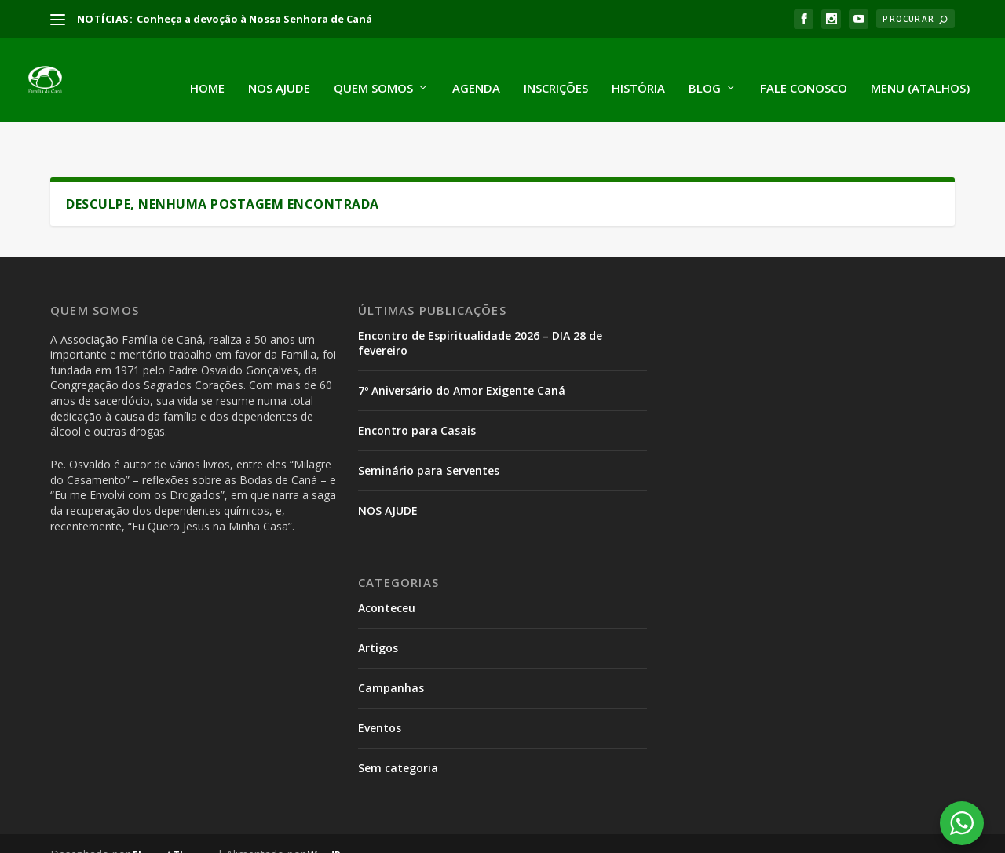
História (638, 72)
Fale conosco (803, 72)
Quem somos (373, 72)
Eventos (379, 687)
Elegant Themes (173, 814)
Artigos (378, 607)
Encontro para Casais (417, 389)
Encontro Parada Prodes (414, 836)
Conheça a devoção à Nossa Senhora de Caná (254, 19)
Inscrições (556, 72)
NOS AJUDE (388, 469)
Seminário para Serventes (428, 429)
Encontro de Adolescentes (564, 836)
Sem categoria (398, 727)
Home (207, 72)
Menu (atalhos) (920, 72)
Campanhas (391, 647)
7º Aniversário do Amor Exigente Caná (461, 349)
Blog (705, 72)
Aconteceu (386, 567)
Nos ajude (279, 72)
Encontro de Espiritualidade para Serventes (765, 836)
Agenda (476, 72)
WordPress (335, 814)
